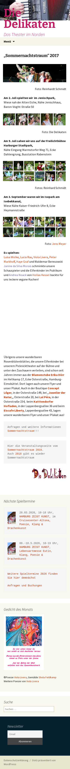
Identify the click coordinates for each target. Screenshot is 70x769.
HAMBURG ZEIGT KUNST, (35, 516)
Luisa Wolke (11, 257)
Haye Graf (22, 261)
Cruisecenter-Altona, (35, 520)
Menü (7, 41)
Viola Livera (40, 257)
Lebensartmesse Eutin (35, 551)
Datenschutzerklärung (16, 760)
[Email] (25, 734)
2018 (18, 454)
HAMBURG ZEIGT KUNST (34, 547)
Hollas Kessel (41, 275)
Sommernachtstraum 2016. (25, 450)
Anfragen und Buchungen (25, 585)
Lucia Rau (26, 257)
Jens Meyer (59, 244)
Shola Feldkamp (47, 677)
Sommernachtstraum (20, 431)
